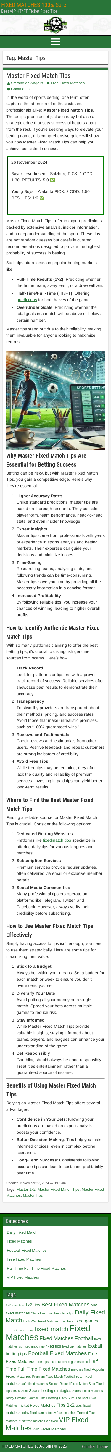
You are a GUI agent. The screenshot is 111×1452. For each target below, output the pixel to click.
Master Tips (33, 1195)
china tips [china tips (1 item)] (67, 1313)
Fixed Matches (19, 1241)
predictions (27, 299)
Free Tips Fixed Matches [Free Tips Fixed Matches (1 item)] (53, 1362)
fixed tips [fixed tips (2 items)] (53, 1346)
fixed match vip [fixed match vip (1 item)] (33, 1346)
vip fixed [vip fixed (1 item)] (52, 1421)
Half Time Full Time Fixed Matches (36, 1268)
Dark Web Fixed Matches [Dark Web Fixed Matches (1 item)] (41, 1321)
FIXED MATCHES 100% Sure (33, 4)
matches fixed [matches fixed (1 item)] (81, 1369)
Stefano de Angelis (27, 83)
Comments (20, 89)
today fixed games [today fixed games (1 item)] (34, 1412)
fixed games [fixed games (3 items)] (86, 1320)
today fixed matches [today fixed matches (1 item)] (62, 1412)
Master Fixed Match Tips (38, 75)
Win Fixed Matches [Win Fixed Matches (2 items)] (49, 1429)
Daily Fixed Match (22, 1232)
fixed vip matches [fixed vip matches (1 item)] (74, 1346)
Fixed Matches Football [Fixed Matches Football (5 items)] (66, 1338)
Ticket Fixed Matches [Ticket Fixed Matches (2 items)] (37, 1405)
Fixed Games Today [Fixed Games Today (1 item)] (20, 1330)
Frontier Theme (95, 1446)
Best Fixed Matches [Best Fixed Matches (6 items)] (65, 1304)
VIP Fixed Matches (23, 1277)
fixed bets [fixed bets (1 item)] (66, 1321)
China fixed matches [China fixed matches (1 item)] (45, 1313)
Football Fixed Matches (26, 1250)
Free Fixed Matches (68, 83)
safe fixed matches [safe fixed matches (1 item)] (35, 1383)
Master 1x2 (26, 1189)
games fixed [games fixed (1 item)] (79, 1362)
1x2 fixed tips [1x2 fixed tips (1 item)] (15, 1305)
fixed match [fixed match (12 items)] (51, 1329)
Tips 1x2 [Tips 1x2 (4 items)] (66, 1405)
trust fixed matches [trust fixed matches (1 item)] (32, 1421)
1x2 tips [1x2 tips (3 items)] (32, 1304)
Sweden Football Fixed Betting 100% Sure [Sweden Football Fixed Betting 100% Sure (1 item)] (44, 1398)
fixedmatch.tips (57, 840)
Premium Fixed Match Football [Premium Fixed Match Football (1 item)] (53, 1376)
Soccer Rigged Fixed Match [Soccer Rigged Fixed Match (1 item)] (68, 1383)
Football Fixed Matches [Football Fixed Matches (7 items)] (57, 1353)
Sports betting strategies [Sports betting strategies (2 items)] (50, 1390)
